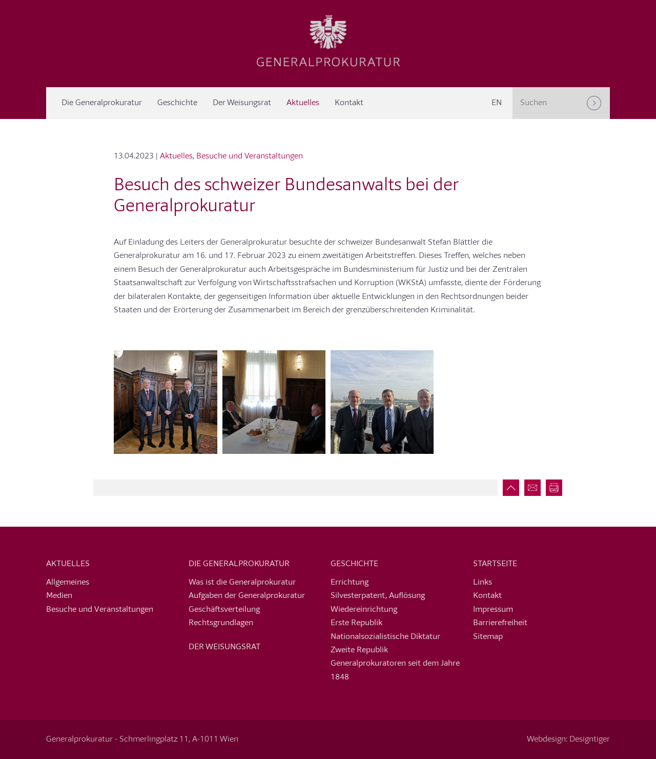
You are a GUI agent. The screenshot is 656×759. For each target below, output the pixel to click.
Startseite (495, 564)
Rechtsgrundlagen (221, 623)
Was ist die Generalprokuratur (242, 582)
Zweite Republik (359, 650)
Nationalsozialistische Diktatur (385, 637)
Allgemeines (67, 582)
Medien (59, 596)
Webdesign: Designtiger (568, 739)
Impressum (493, 610)
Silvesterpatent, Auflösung (378, 596)
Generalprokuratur (328, 41)
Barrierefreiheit (500, 623)
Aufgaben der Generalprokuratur (247, 596)
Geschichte (177, 103)
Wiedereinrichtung (364, 610)
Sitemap (488, 637)
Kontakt (349, 103)
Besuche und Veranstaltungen (249, 156)
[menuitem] (496, 103)
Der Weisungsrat (242, 103)
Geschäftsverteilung (224, 610)
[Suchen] (594, 103)
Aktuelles (302, 103)
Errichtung (349, 582)
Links (482, 582)
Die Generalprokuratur (101, 103)
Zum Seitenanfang (508, 488)
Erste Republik (356, 623)
